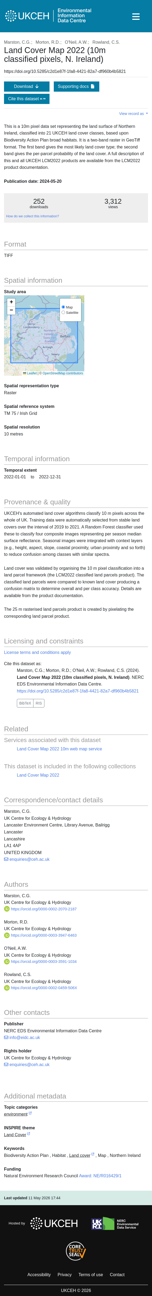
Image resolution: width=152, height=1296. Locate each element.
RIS (39, 703)
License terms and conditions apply (37, 652)
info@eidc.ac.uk (22, 1037)
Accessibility (39, 1274)
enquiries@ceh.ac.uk (27, 859)
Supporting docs (76, 86)
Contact (117, 1274)
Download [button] (27, 86)
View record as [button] (132, 113)
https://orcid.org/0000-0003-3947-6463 (40, 935)
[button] (11, 303)
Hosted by (45, 1223)
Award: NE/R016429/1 (100, 1176)
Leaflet (30, 373)
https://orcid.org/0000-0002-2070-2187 (40, 909)
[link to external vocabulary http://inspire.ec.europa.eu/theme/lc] (28, 1135)
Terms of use (90, 1274)
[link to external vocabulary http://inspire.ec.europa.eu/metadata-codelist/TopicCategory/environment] (30, 1114)
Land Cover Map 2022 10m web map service (59, 749)
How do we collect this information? (32, 216)
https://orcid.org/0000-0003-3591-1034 (40, 961)
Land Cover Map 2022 (38, 775)
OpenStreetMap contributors (63, 373)
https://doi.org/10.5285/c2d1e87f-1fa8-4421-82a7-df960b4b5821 (78, 691)
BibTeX (25, 703)
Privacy (64, 1274)
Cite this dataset (26, 98)
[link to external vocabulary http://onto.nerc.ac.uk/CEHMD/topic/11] (93, 1156)
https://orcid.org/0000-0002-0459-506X (40, 988)
